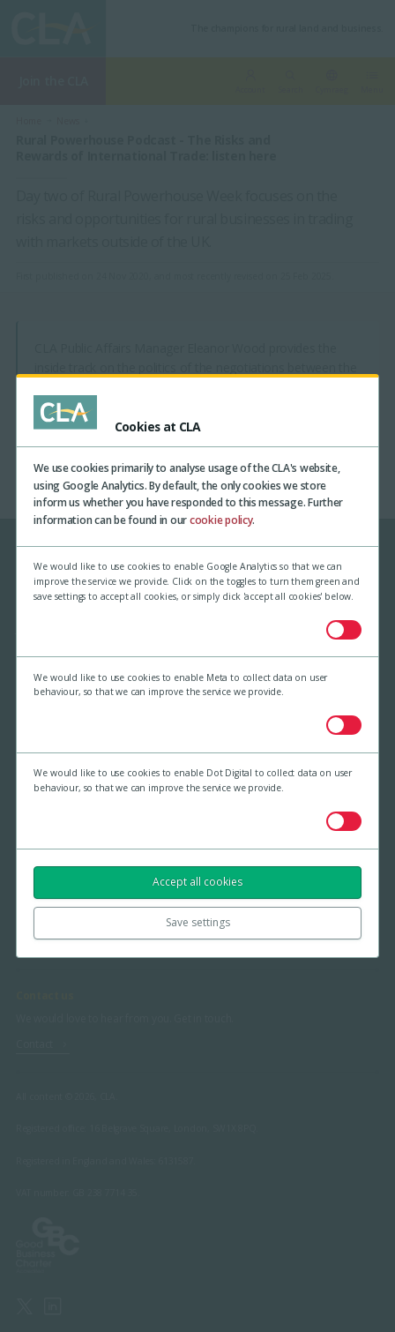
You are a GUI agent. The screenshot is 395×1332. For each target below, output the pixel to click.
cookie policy (221, 520)
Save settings (198, 922)
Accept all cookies (197, 881)
